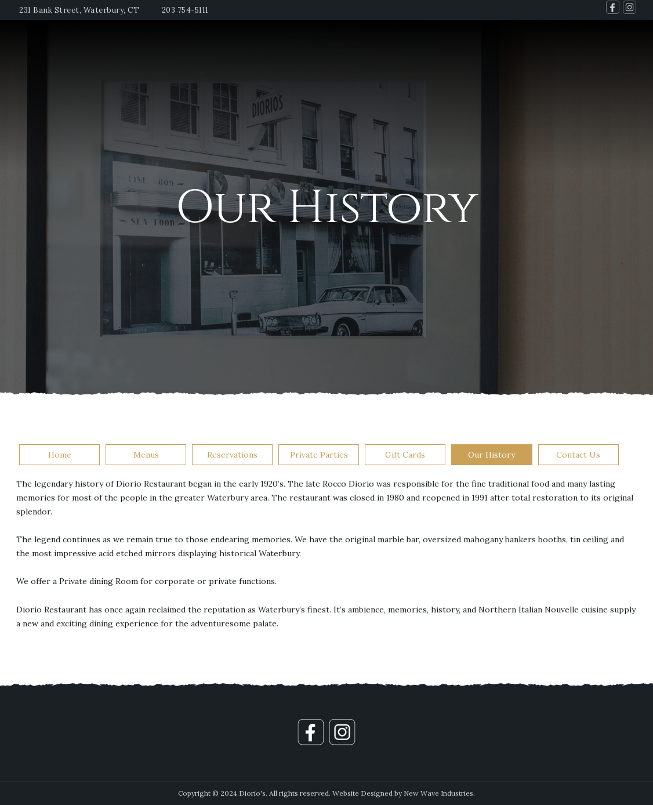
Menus (146, 454)
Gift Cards (405, 454)
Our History (491, 454)
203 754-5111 (185, 10)
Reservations (232, 454)
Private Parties (319, 454)
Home (59, 454)
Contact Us (578, 454)
